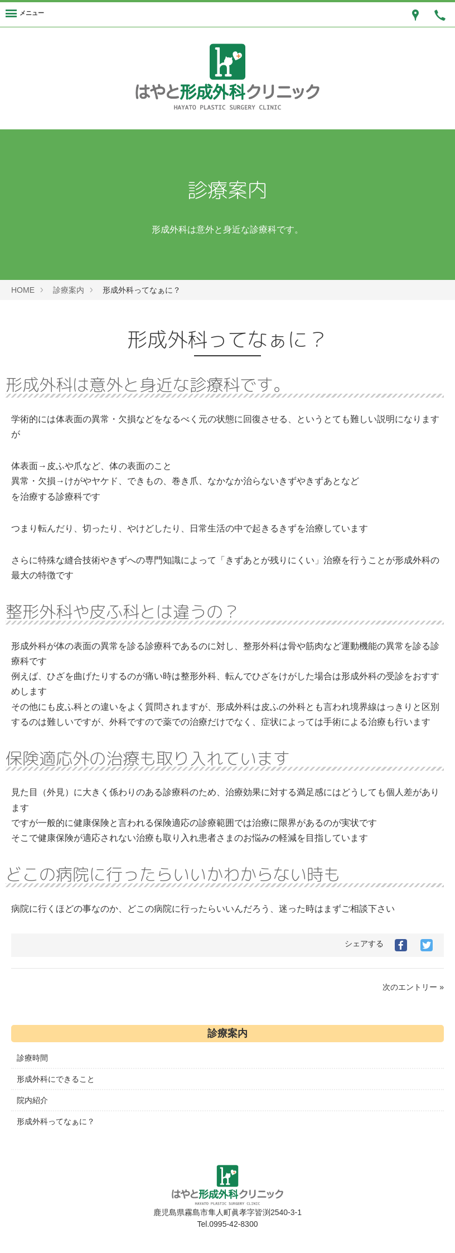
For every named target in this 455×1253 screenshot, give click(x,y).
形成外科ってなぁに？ (56, 1121)
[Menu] (25, 14)
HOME (23, 290)
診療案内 (68, 290)
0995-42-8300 (233, 1224)
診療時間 (32, 1057)
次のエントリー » (413, 987)
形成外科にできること (56, 1079)
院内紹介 (32, 1100)
